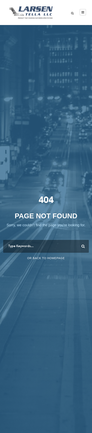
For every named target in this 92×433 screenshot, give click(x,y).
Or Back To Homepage (46, 258)
